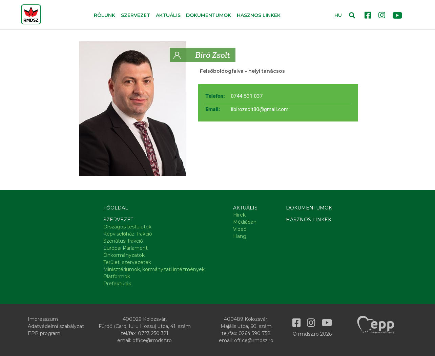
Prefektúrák (117, 284)
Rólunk (104, 15)
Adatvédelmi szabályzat (56, 326)
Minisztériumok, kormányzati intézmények (154, 269)
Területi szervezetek (127, 262)
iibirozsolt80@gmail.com (259, 109)
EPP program (44, 333)
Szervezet (118, 220)
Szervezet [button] (135, 15)
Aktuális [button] (168, 15)
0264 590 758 (255, 333)
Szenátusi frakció (123, 241)
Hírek (239, 215)
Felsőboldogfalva (222, 71)
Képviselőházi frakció (127, 234)
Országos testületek (127, 227)
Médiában (244, 222)
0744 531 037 (247, 96)
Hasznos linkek (259, 15)
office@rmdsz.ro (152, 340)
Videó (240, 229)
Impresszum (43, 319)
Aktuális (245, 208)
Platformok (116, 276)
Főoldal (115, 208)
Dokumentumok (208, 15)
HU (338, 15)
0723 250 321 (153, 333)
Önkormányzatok (124, 255)
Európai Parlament (125, 248)
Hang (239, 236)
